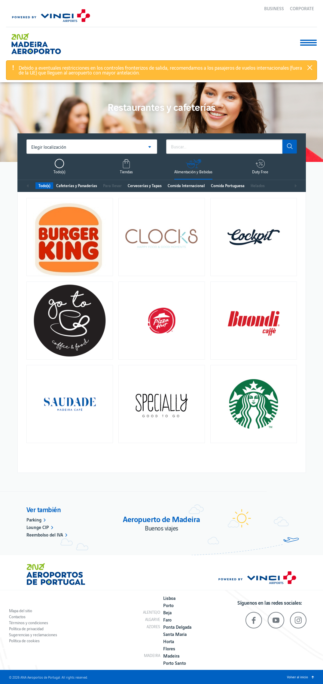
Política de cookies (24, 640)
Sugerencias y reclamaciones (33, 634)
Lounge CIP (37, 526)
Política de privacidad (26, 628)
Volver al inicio (297, 676)
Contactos (17, 616)
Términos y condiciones (28, 622)
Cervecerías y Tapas (145, 185)
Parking (33, 519)
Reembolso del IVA (44, 534)
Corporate (302, 8)
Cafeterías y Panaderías (76, 185)
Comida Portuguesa (228, 185)
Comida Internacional (186, 185)
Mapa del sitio (20, 610)
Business (274, 8)
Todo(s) (44, 185)
